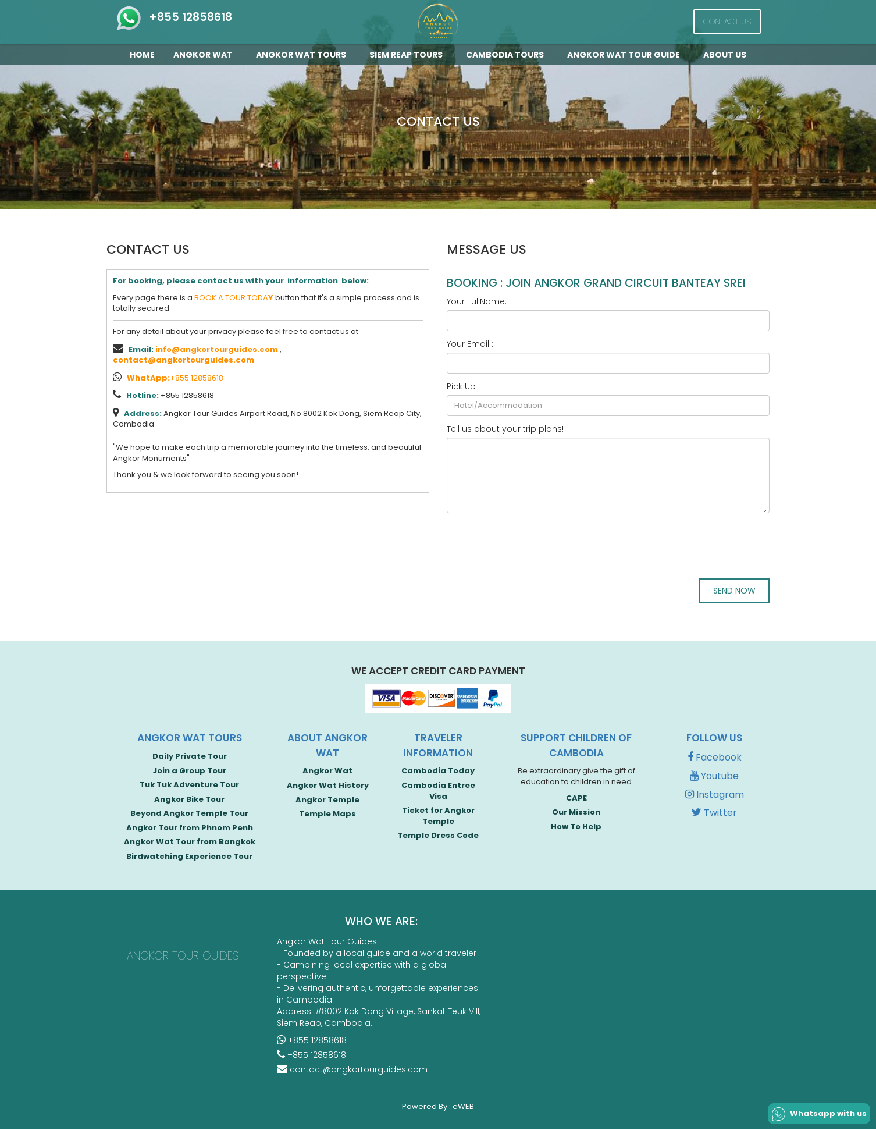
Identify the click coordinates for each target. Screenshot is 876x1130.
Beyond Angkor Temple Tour (189, 813)
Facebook (715, 758)
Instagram (714, 795)
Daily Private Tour (189, 756)
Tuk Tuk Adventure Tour (189, 785)
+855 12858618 (173, 17)
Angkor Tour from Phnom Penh (189, 828)
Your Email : (470, 344)
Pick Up (461, 386)
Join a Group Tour (189, 771)
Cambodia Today (438, 771)
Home (142, 55)
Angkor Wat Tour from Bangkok (189, 842)
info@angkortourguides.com (216, 349)
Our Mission (576, 812)
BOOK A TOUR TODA (233, 297)
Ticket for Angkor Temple (438, 816)
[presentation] (535, 544)
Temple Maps (327, 814)
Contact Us (727, 21)
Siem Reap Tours (408, 55)
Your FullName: (477, 301)
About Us (724, 55)
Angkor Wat (205, 55)
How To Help (576, 827)
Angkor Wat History (328, 785)
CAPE (576, 798)
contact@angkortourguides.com (183, 359)
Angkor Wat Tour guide (626, 55)
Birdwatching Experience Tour (189, 856)
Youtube (714, 776)
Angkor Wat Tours (303, 55)
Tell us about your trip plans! (505, 429)
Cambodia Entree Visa (438, 791)
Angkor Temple (327, 800)
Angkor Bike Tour (189, 799)
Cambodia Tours (507, 55)
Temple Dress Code (438, 836)
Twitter (714, 813)
